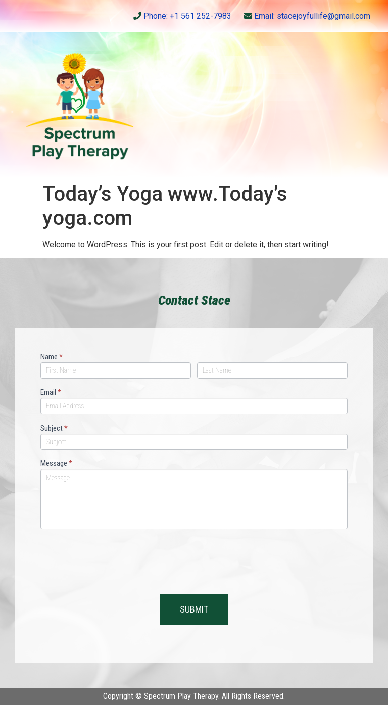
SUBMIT (194, 609)
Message (56, 464)
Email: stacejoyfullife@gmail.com (307, 16)
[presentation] (117, 559)
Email (50, 393)
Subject (54, 429)
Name (51, 357)
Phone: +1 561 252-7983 (182, 16)
